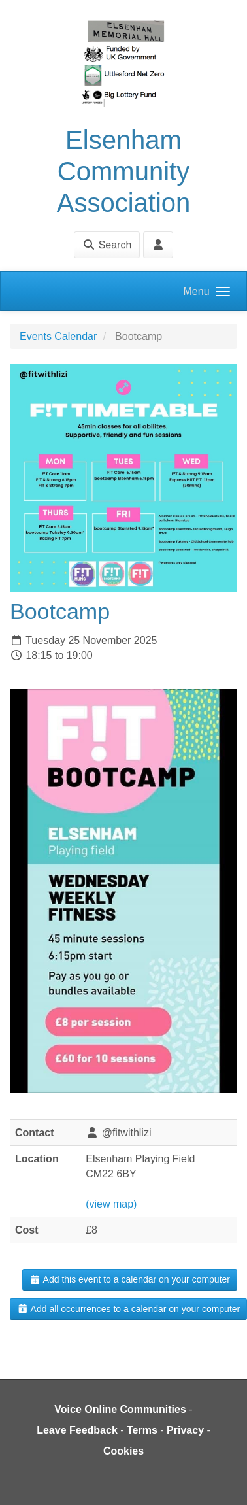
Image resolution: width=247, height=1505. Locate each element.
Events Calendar (58, 336)
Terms (142, 1430)
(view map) (111, 1203)
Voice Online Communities (120, 1409)
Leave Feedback (77, 1430)
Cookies (123, 1451)
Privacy (185, 1430)
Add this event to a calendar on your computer (129, 1279)
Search (106, 244)
